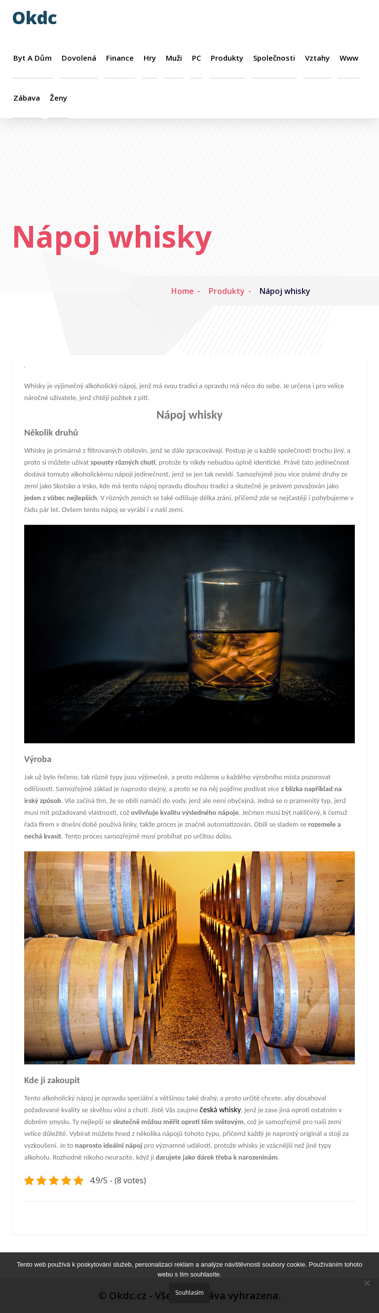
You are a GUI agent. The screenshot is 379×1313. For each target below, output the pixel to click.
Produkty (227, 58)
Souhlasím (189, 1292)
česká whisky (220, 1109)
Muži (174, 58)
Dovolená (79, 58)
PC (196, 58)
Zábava (26, 98)
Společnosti (274, 58)
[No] (367, 1283)
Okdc (34, 17)
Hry (150, 58)
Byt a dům (32, 58)
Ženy (58, 98)
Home (182, 291)
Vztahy (317, 58)
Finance (120, 58)
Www (349, 58)
